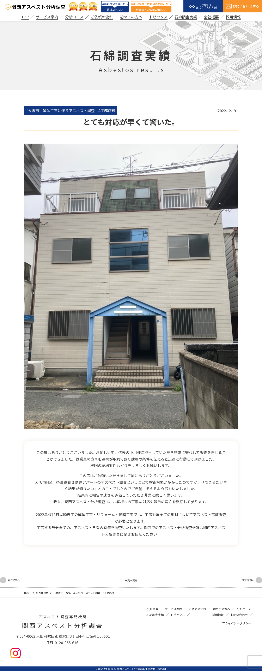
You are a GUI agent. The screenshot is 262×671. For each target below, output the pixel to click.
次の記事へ (244, 579)
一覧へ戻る (131, 579)
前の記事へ (17, 579)
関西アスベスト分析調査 (38, 6)
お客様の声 (42, 592)
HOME (27, 592)
